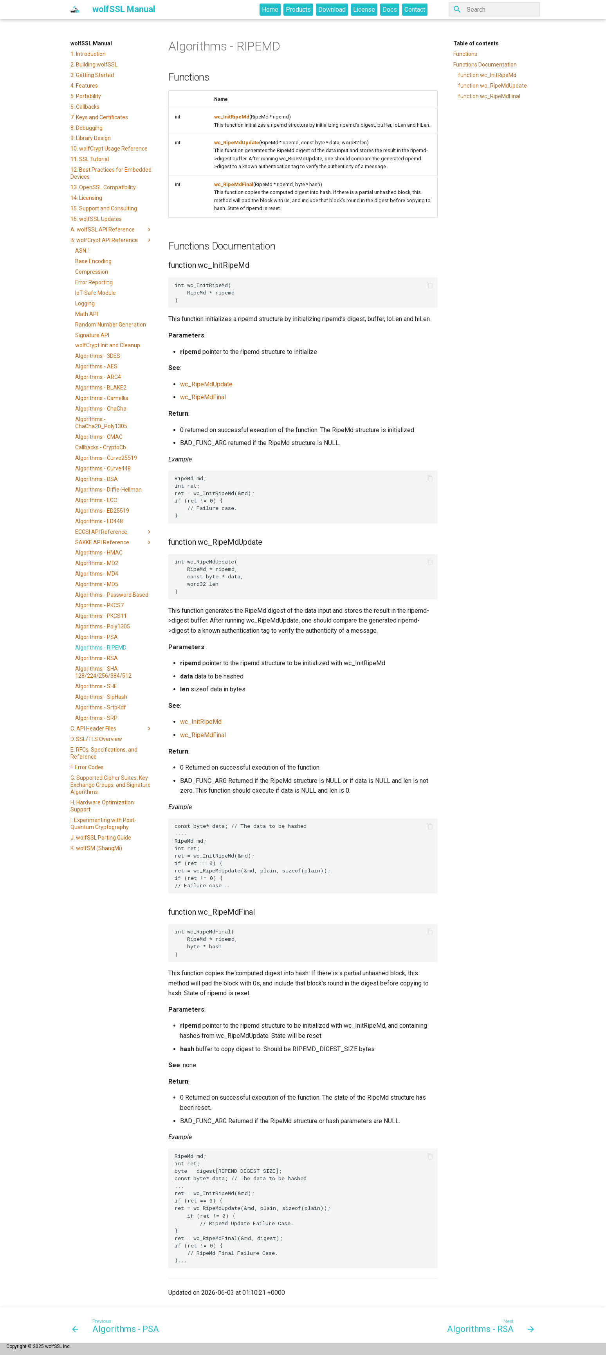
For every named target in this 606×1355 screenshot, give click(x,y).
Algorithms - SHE (96, 686)
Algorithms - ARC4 (98, 377)
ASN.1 (82, 251)
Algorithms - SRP (96, 718)
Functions (465, 54)
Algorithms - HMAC (99, 552)
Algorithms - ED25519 (102, 511)
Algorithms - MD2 (96, 563)
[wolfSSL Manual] (75, 9)
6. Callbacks (84, 107)
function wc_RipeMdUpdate (492, 86)
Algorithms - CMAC (99, 437)
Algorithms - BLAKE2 (100, 387)
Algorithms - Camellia (101, 398)
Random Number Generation (110, 324)
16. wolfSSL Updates (96, 219)
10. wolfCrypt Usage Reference (109, 148)
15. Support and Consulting (103, 208)
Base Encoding (93, 261)
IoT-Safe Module (95, 293)
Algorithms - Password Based (111, 595)
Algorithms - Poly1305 (102, 626)
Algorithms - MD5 (96, 584)
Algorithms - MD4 (96, 574)
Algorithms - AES (96, 366)
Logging (85, 303)
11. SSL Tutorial (89, 159)
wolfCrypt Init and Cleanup (107, 345)
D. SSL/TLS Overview (96, 739)
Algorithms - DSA (96, 479)
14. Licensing (86, 198)
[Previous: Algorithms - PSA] (118, 1325)
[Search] (494, 9)
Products (298, 9)
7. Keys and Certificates (99, 117)
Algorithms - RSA (96, 658)
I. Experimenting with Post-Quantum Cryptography (103, 823)
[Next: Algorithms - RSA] (488, 1325)
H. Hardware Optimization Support (102, 806)
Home (270, 9)
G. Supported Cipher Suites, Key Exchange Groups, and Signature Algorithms (110, 785)
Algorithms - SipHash (101, 697)
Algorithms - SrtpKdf (100, 707)
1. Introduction (88, 54)
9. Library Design (90, 138)
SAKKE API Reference (114, 542)
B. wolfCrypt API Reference (111, 240)
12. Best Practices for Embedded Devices (111, 173)
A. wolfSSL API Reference (111, 229)
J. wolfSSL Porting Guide (100, 838)
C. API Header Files (111, 728)
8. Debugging (86, 128)
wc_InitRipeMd (231, 117)
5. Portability (85, 96)
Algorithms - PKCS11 (101, 616)
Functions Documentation (485, 64)
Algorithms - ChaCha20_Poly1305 (101, 422)
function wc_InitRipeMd (487, 75)
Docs (389, 9)
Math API (86, 314)
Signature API (92, 335)
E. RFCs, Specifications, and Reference (103, 753)
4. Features (84, 86)
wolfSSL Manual (91, 43)
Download (332, 9)
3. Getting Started (92, 75)
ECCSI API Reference (114, 531)
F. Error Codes (87, 767)
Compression (91, 272)
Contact (414, 9)
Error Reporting (94, 282)
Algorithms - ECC (96, 500)
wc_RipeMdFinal (233, 184)
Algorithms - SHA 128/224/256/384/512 (103, 672)
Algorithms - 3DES (97, 356)
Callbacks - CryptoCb (100, 447)
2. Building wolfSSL (93, 64)
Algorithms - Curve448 (103, 468)
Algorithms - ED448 (99, 521)
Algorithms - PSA (96, 637)
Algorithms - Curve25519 (106, 458)
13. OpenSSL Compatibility (103, 187)
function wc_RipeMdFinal (489, 96)
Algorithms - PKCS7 (99, 605)
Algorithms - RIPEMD (100, 647)
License (364, 9)
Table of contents (476, 43)
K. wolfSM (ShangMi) (96, 848)
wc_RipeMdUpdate (236, 142)
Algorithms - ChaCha (100, 409)
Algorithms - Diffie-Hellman (108, 489)
